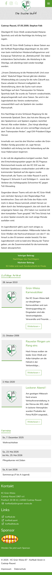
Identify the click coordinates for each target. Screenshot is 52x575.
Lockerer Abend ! (36, 388)
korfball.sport (9, 520)
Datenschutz (20, 569)
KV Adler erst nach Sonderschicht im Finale (26, 266)
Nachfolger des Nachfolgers (26, 259)
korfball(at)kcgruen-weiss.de (18, 503)
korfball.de (8, 516)
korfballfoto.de (10, 523)
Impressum (6, 569)
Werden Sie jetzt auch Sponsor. (15, 548)
